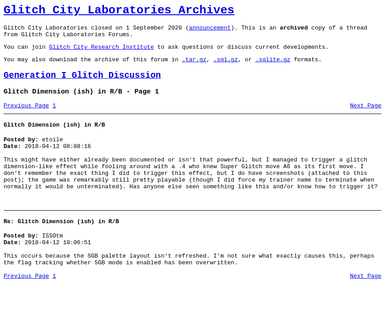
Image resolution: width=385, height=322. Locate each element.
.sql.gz (225, 67)
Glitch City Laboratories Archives (119, 12)
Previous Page (26, 118)
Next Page (365, 118)
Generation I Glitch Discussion (82, 85)
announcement (210, 31)
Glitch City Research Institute (101, 53)
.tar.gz (194, 67)
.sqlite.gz (272, 67)
